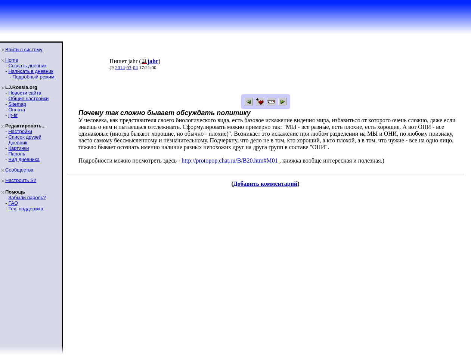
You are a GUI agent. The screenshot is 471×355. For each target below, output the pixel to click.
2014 (120, 67)
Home (11, 60)
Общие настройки (28, 98)
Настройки (20, 131)
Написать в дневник (30, 71)
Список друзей (24, 137)
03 (129, 67)
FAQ (13, 203)
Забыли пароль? (27, 197)
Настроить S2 (20, 180)
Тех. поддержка (25, 209)
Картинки (18, 148)
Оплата (16, 109)
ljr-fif (13, 115)
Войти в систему (23, 49)
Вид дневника (24, 159)
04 (135, 67)
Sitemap (17, 104)
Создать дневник (27, 65)
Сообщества (19, 170)
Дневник (17, 142)
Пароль (16, 154)
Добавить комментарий (265, 183)
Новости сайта (24, 93)
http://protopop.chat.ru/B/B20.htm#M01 (230, 160)
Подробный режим (33, 77)
